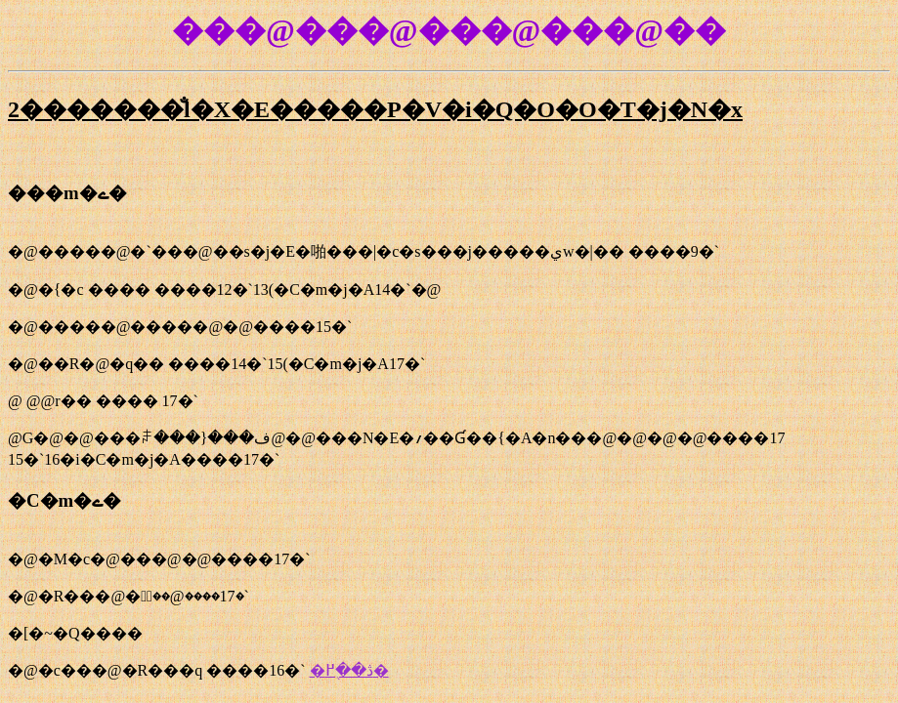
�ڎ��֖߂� (349, 670)
